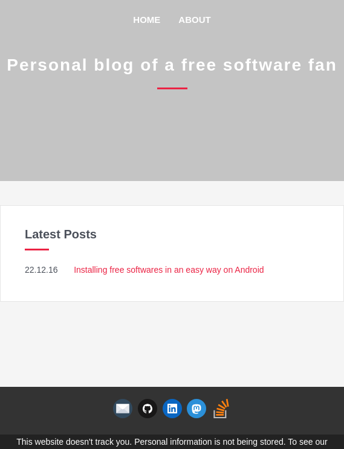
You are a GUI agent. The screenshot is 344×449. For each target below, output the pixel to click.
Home (146, 19)
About (194, 19)
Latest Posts (61, 234)
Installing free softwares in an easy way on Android (169, 270)
